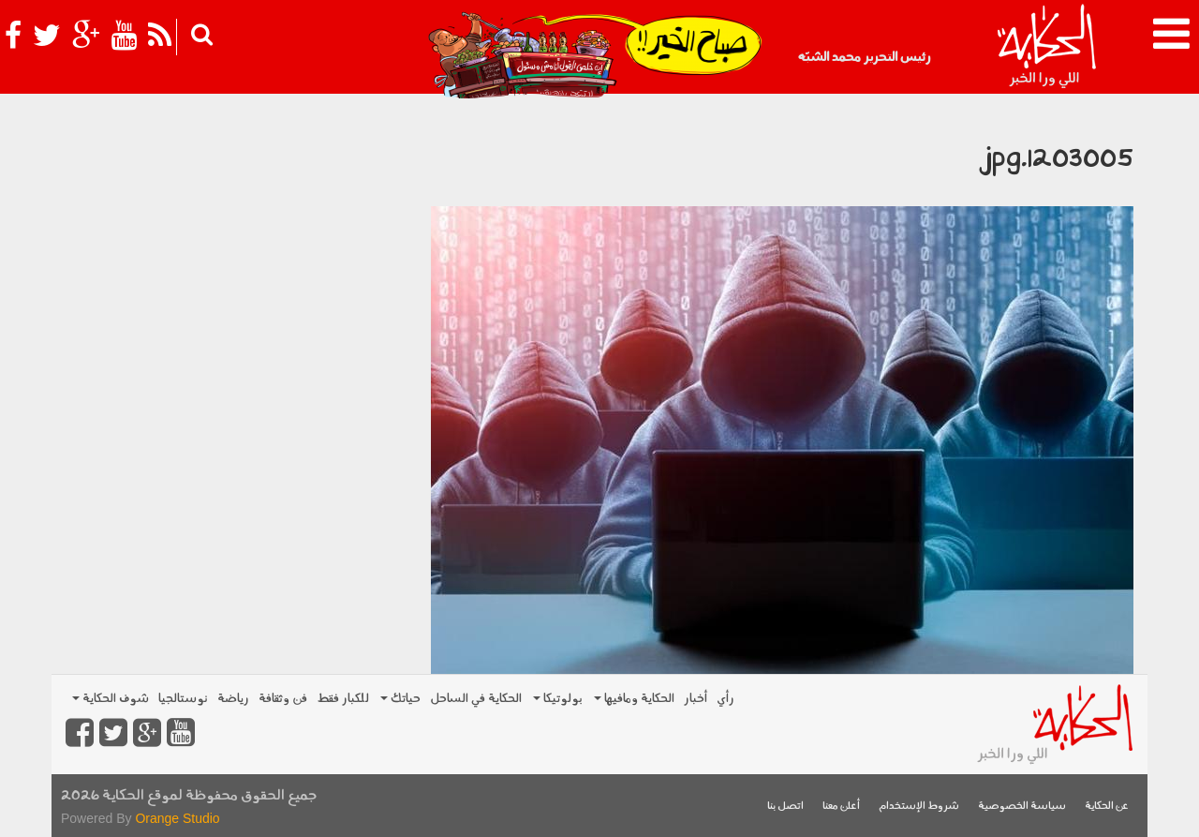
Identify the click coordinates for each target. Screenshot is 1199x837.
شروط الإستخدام (919, 807)
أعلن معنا (841, 807)
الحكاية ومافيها (634, 699)
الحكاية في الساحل (476, 699)
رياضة (233, 699)
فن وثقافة (283, 699)
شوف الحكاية (110, 699)
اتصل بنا (785, 807)
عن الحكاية (1107, 807)
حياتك (400, 699)
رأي (725, 699)
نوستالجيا (183, 699)
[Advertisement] (234, 234)
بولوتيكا (558, 699)
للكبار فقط (343, 699)
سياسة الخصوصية (1022, 807)
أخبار (695, 699)
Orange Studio (177, 818)
